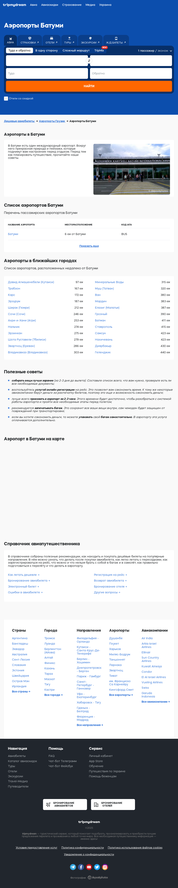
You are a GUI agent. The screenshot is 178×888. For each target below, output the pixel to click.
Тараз (48, 673)
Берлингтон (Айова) (52, 651)
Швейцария (20, 675)
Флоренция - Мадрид (86, 718)
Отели (12, 771)
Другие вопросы (106, 592)
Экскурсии (15, 776)
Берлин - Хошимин (83, 661)
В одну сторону (46, 50)
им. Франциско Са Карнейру (120, 683)
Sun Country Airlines (150, 659)
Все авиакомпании (155, 701)
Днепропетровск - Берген (89, 669)
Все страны (20, 691)
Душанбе (116, 638)
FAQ (52, 756)
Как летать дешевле (22, 574)
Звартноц (116, 670)
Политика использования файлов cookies (135, 847)
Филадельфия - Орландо (88, 640)
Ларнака (115, 665)
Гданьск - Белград (83, 709)
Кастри (49, 689)
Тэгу (47, 684)
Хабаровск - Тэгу (89, 702)
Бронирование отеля (109, 586)
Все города (52, 694)
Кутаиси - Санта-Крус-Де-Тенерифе (88, 650)
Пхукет (114, 643)
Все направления (89, 725)
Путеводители (18, 786)
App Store (96, 761)
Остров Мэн (20, 681)
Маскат (49, 679)
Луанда (49, 643)
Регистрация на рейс (109, 574)
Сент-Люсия (21, 659)
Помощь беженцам (102, 776)
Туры (11, 766)
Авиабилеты (17, 756)
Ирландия (19, 686)
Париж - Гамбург (89, 676)
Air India (147, 638)
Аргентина (19, 638)
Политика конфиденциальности (82, 847)
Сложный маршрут (76, 50)
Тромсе (49, 638)
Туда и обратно (19, 50)
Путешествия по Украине (107, 771)
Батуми (13, 234)
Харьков (115, 649)
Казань (49, 668)
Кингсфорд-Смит (121, 689)
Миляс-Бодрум (119, 654)
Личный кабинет (101, 756)
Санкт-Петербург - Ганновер (85, 685)
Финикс (49, 663)
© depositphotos (158, 191)
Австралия (19, 654)
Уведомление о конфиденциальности (89, 854)
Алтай (48, 657)
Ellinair (146, 652)
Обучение (96, 766)
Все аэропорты (120, 694)
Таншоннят (117, 659)
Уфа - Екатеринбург (87, 695)
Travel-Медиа (18, 781)
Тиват (113, 675)
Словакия (19, 665)
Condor (147, 671)
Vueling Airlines (152, 682)
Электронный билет (22, 586)
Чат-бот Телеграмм (63, 761)
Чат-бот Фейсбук (61, 766)
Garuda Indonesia (148, 695)
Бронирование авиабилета (27, 580)
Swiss (145, 687)
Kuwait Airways (152, 666)
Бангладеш (20, 643)
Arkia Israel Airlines (149, 645)
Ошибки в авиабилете (24, 592)
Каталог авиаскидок (22, 761)
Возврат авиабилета (109, 580)
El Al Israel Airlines (154, 677)
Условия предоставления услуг (36, 847)
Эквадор (18, 649)
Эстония (18, 670)
